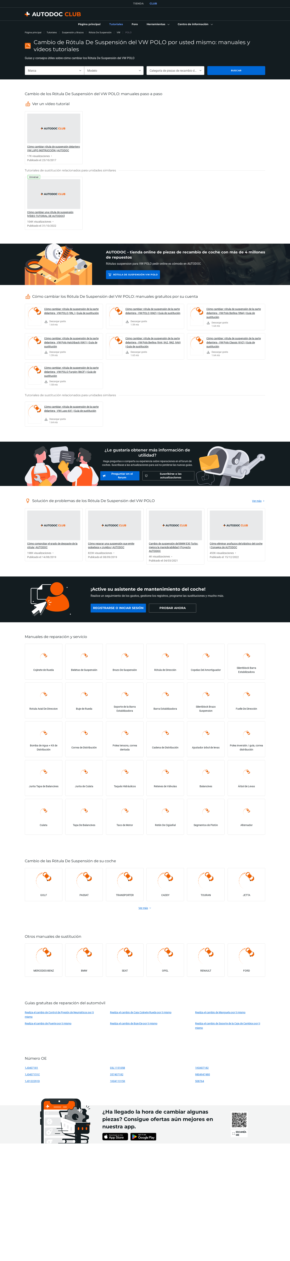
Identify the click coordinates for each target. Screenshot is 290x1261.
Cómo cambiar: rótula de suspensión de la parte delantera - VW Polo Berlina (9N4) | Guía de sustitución (233, 313)
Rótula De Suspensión (100, 32)
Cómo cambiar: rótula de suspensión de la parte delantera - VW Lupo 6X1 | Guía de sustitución (71, 408)
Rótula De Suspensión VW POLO (135, 274)
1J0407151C (32, 1074)
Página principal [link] (33, 32)
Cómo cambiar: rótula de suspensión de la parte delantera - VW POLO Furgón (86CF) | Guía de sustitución (71, 372)
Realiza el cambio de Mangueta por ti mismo (220, 1012)
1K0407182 (202, 1067)
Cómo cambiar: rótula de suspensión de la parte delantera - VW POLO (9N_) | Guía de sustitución (71, 311)
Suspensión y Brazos (73, 32)
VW (118, 32)
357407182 (116, 1074)
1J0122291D (32, 1081)
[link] (89, 24)
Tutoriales (52, 32)
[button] (158, 24)
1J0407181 (31, 1067)
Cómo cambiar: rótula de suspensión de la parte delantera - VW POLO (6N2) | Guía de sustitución (152, 311)
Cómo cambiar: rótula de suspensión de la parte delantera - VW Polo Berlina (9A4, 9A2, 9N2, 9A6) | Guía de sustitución (153, 342)
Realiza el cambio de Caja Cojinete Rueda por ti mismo (140, 1012)
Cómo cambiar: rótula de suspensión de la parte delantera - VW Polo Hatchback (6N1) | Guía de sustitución (71, 342)
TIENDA (138, 3)
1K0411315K (117, 1081)
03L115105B (117, 1067)
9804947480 (202, 1074)
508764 (199, 1081)
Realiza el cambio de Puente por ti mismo (48, 1023)
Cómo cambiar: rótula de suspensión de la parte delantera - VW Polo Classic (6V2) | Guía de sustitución (233, 342)
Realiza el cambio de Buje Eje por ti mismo (133, 1023)
